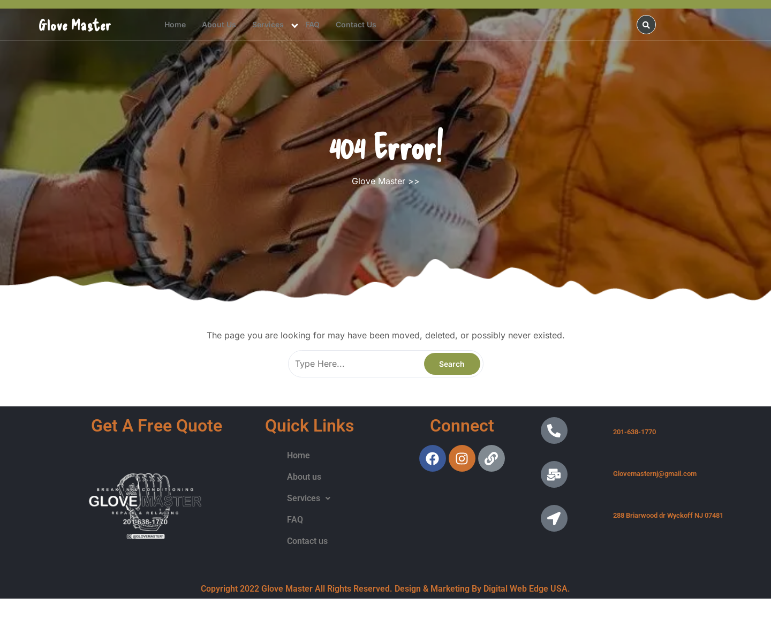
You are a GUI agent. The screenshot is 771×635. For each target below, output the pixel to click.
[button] (308, 498)
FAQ (312, 24)
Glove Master (75, 25)
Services (268, 24)
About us (219, 24)
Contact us (356, 24)
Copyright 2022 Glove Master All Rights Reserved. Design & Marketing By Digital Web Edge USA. (385, 589)
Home (175, 24)
